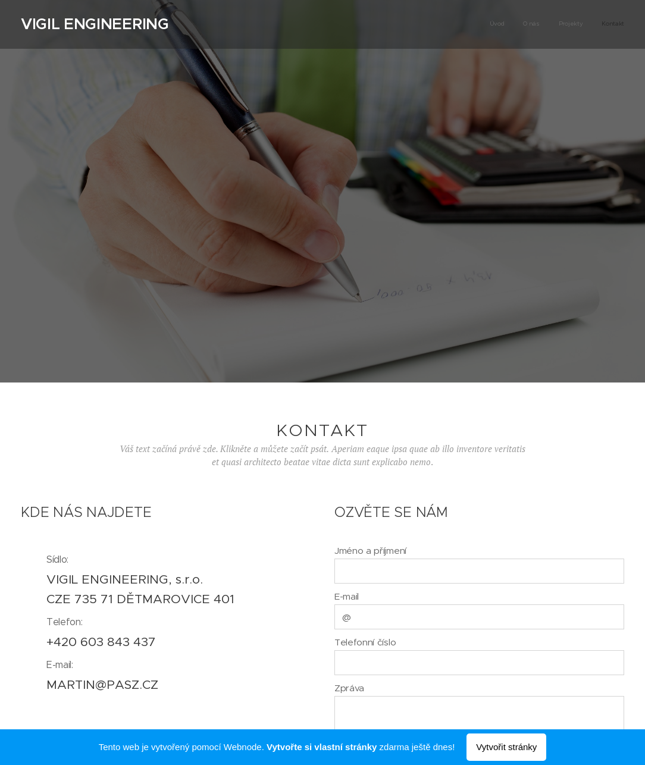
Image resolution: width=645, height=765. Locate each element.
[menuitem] (570, 24)
